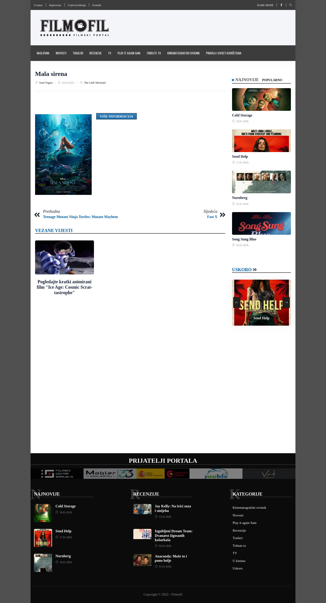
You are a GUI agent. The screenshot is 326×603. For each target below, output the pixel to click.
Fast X (212, 217)
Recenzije (95, 53)
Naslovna (43, 53)
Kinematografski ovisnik (183, 53)
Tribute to (153, 53)
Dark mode (265, 5)
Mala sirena (51, 73)
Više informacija (116, 116)
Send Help (240, 156)
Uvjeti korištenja (77, 5)
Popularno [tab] (272, 80)
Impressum (55, 5)
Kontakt (96, 5)
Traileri (78, 53)
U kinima (239, 561)
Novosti (61, 53)
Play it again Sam (128, 53)
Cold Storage (242, 115)
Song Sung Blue (244, 239)
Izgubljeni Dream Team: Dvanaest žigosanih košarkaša (174, 535)
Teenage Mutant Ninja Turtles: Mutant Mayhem (80, 217)
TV (109, 53)
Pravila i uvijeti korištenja (223, 53)
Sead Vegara (46, 82)
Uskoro (242, 269)
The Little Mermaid (94, 82)
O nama (38, 5)
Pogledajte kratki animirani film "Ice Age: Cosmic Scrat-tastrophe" (64, 287)
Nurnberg (239, 198)
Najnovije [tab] (247, 79)
